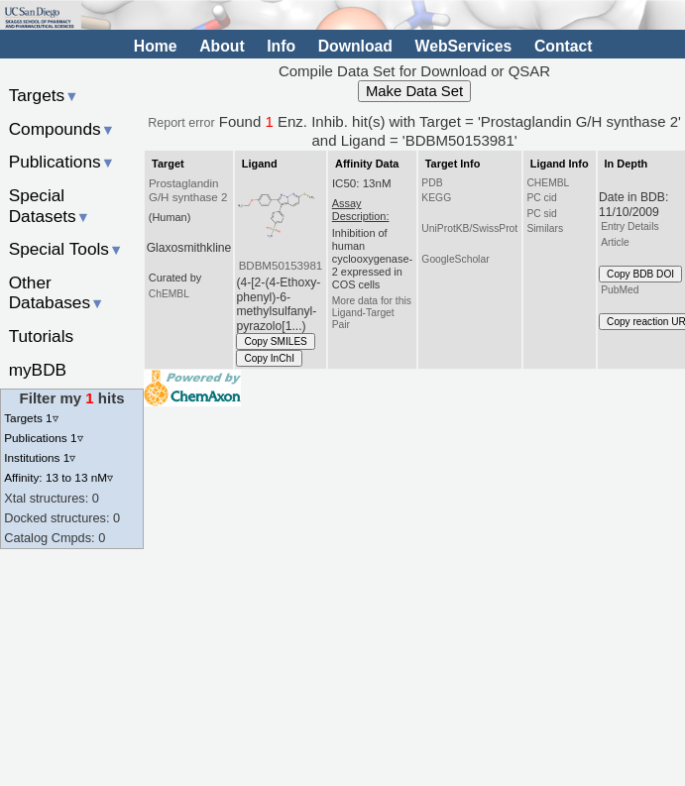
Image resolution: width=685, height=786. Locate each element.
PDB (431, 182)
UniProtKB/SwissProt (469, 228)
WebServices (464, 46)
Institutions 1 (39, 457)
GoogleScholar (455, 259)
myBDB (37, 370)
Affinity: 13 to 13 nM (58, 477)
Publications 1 (43, 437)
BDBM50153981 (281, 266)
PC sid (541, 213)
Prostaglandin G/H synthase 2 (188, 190)
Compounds (62, 129)
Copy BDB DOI (640, 274)
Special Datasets (49, 205)
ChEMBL (169, 293)
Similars (544, 228)
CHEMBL (547, 182)
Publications (62, 161)
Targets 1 (30, 417)
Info (281, 46)
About (221, 46)
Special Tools (66, 249)
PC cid (541, 197)
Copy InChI (269, 358)
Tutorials (41, 336)
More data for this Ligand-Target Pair (371, 313)
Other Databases (57, 293)
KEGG (436, 197)
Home (155, 46)
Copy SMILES (275, 341)
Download (355, 46)
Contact (563, 46)
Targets (44, 95)
